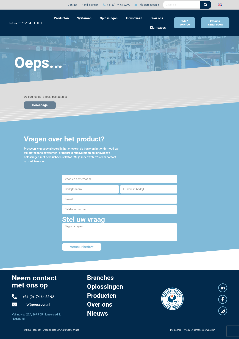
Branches (100, 277)
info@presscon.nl (36, 304)
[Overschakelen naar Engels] (219, 4)
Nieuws (97, 313)
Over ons (99, 304)
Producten (101, 295)
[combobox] (181, 5)
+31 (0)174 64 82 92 (38, 297)
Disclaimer (175, 330)
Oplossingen (105, 286)
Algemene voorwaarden (203, 330)
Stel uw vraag (83, 219)
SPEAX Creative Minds (68, 330)
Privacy (186, 330)
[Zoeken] (205, 5)
